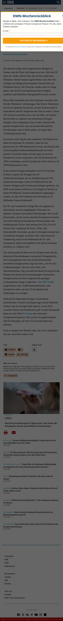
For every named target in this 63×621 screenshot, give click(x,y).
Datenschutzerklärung (20, 47)
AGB (35, 47)
